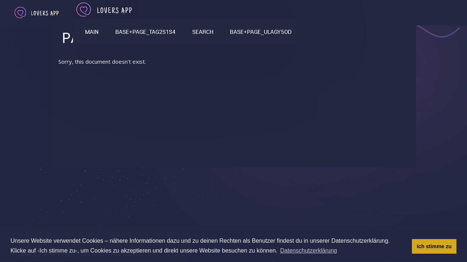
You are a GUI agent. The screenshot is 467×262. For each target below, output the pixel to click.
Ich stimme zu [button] (434, 246)
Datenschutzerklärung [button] (308, 250)
